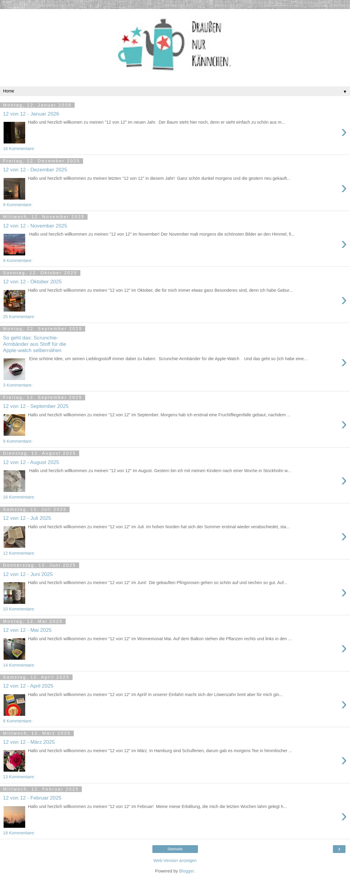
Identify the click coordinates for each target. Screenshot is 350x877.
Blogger (186, 871)
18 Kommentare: (19, 832)
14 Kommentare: (19, 665)
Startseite (175, 849)
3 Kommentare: (17, 385)
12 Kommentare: (19, 553)
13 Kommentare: (19, 776)
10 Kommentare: (19, 609)
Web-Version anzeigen (175, 860)
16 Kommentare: (19, 148)
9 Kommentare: (17, 204)
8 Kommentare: (17, 721)
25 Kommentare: (19, 316)
